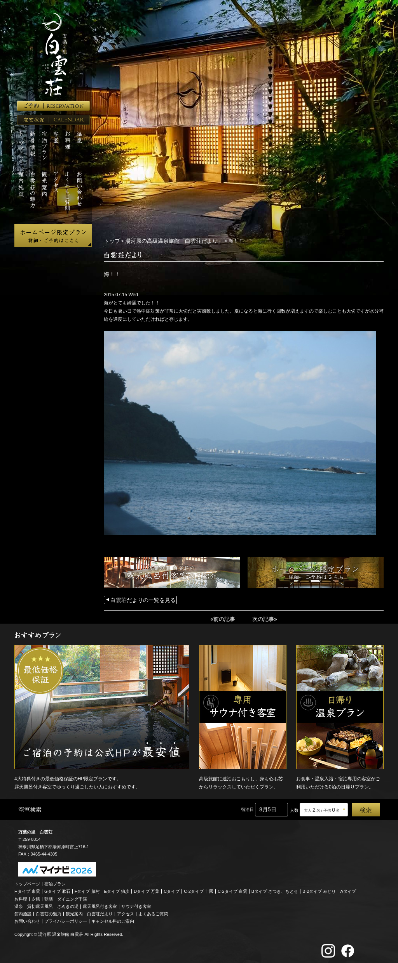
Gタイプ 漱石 (57, 889)
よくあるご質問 (153, 911)
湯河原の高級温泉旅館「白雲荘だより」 (165, 240)
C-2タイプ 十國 (198, 889)
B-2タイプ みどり (319, 889)
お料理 (20, 896)
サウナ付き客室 (136, 904)
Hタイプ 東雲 (27, 889)
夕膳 (35, 896)
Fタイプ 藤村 (87, 889)
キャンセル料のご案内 (112, 918)
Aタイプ (348, 889)
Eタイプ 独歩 (116, 889)
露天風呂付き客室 (100, 904)
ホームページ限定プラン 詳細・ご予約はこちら (53, 235)
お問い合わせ (27, 918)
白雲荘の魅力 (48, 911)
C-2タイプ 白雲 (232, 889)
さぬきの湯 (68, 904)
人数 (294, 808)
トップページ (27, 881)
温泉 (18, 904)
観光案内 (74, 911)
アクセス (125, 911)
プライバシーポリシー (65, 918)
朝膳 (48, 896)
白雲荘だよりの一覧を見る (138, 599)
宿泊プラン (55, 881)
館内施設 (22, 911)
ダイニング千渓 (72, 896)
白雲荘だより (100, 911)
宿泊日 (247, 807)
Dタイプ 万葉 (146, 889)
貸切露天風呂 (40, 904)
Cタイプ (172, 889)
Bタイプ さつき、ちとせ (274, 889)
